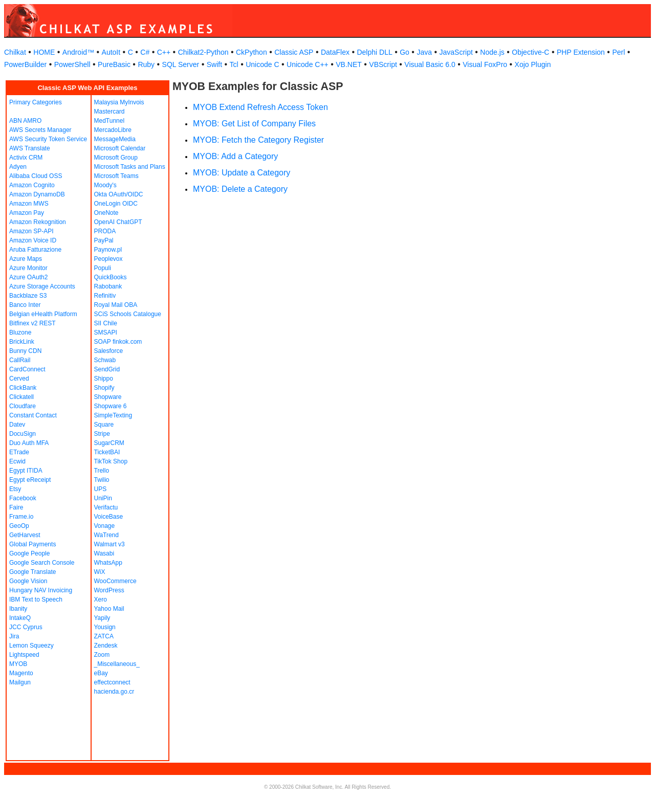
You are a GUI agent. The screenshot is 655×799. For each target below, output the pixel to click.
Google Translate (32, 571)
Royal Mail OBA (116, 304)
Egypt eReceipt (30, 479)
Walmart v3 (109, 544)
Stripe (102, 433)
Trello (102, 470)
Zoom (102, 654)
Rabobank (108, 286)
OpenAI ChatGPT (118, 222)
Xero (100, 599)
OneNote (106, 212)
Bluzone (20, 332)
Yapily (102, 618)
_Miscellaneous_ (117, 664)
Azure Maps (25, 258)
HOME (44, 52)
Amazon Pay (26, 212)
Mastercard (109, 111)
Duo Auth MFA (29, 443)
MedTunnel (109, 120)
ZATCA (104, 636)
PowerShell (72, 64)
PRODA (105, 231)
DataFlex (335, 52)
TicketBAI (107, 452)
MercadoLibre (113, 130)
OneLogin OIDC (116, 203)
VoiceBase (108, 516)
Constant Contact (33, 415)
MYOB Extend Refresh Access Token (260, 107)
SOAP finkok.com (118, 341)
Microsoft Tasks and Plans (129, 166)
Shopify (104, 387)
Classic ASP (293, 52)
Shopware (108, 397)
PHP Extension (581, 52)
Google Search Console (41, 562)
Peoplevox (108, 258)
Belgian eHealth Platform (43, 314)
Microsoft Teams (116, 176)
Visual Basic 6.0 (429, 64)
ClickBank (22, 387)
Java (424, 52)
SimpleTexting (113, 415)
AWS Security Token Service (48, 139)
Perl (618, 52)
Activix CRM (25, 157)
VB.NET (349, 64)
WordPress (109, 590)
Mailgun (20, 682)
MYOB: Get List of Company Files (254, 123)
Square (104, 424)
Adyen (18, 166)
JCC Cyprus (25, 627)
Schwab (105, 360)
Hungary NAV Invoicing (40, 590)
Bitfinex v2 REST (32, 323)
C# (144, 52)
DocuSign (22, 433)
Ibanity (18, 608)
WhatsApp (108, 562)
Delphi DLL (374, 52)
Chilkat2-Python (203, 52)
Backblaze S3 (28, 295)
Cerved (19, 378)
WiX (99, 571)
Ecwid (17, 461)
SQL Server (181, 64)
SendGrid (107, 369)
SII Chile (105, 323)
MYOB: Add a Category (235, 156)
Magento (21, 673)
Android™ (78, 52)
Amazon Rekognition (37, 222)
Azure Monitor (28, 268)
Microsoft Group (116, 157)
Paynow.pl (108, 249)
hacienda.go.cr (114, 691)
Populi (102, 268)
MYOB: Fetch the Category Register (258, 140)
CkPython (251, 52)
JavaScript (456, 52)
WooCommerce (115, 581)
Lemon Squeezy (31, 645)
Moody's (105, 185)
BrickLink (21, 341)
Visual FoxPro (485, 64)
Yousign (105, 627)
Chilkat (15, 52)
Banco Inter (24, 304)
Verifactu (106, 507)
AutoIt (111, 52)
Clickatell (21, 397)
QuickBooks (110, 277)
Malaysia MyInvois (119, 102)
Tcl (234, 64)
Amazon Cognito (32, 185)
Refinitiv (105, 295)
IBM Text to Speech (35, 599)
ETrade (19, 452)
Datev (17, 424)
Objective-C (530, 52)
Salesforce (108, 350)
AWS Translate (29, 148)
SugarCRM (109, 443)
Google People (29, 553)
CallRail (19, 360)
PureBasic (114, 64)
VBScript (383, 64)
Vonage (104, 525)
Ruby (146, 64)
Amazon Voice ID (32, 240)
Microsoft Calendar (120, 148)
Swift (214, 64)
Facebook (22, 498)
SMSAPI (105, 332)
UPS (100, 489)
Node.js (492, 52)
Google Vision (28, 581)
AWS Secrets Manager (40, 130)
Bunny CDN (25, 350)
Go (404, 52)
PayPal (104, 240)
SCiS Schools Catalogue (127, 314)
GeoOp (19, 525)
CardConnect (27, 369)
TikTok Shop (111, 461)
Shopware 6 (110, 406)
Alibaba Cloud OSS (35, 176)
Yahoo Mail (109, 608)
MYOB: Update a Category (241, 172)
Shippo (103, 378)
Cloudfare (22, 406)
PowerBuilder (25, 64)
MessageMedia (115, 139)
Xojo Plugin (533, 64)
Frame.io (21, 516)
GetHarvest (24, 535)
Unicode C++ (308, 64)
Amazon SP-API (31, 231)
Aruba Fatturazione (35, 249)
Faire (16, 507)
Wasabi (104, 553)
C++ (163, 52)
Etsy (15, 489)
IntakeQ (20, 618)
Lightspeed (24, 654)
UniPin (103, 498)
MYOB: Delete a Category (240, 189)
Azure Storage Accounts (42, 286)
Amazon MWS (29, 203)
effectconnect (112, 682)
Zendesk (106, 645)
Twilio (102, 479)
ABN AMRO (25, 120)
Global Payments (32, 544)
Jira (14, 636)
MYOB (18, 664)
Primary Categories (35, 102)
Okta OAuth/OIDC (118, 194)
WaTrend (106, 535)
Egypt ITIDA (25, 470)
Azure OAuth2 (28, 277)
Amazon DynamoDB (37, 194)
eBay (101, 673)
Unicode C (262, 64)
